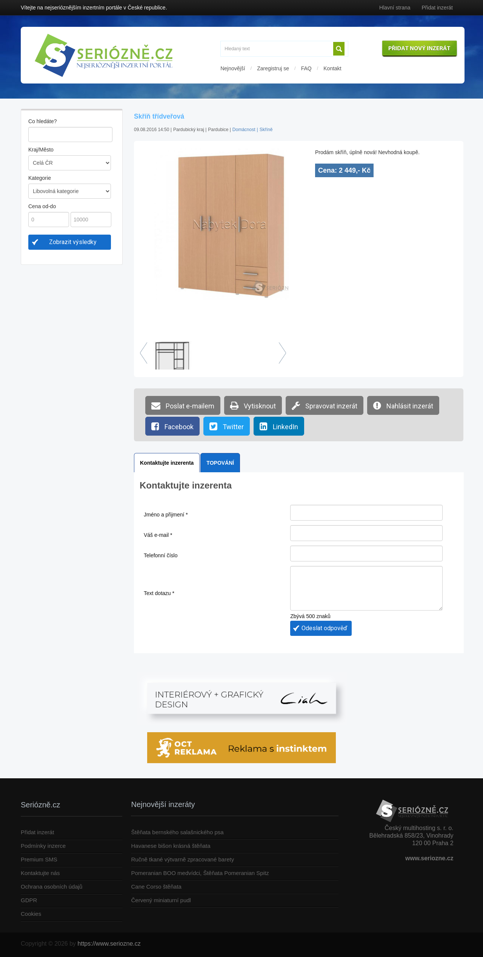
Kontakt (332, 68)
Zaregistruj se (273, 68)
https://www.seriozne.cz (109, 943)
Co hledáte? (42, 121)
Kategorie (39, 178)
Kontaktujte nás (40, 873)
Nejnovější (232, 68)
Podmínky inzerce (43, 846)
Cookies (31, 914)
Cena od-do (42, 206)
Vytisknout (253, 405)
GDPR (29, 900)
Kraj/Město (41, 150)
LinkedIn (279, 426)
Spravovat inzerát (324, 405)
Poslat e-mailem (182, 405)
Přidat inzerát (437, 8)
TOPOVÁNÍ (220, 463)
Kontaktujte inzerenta (167, 463)
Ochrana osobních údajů (51, 886)
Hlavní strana (394, 8)
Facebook (172, 426)
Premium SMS (39, 859)
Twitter (226, 426)
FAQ (306, 68)
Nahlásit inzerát (403, 405)
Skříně (266, 129)
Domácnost (243, 129)
